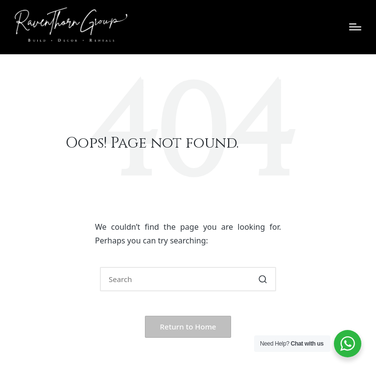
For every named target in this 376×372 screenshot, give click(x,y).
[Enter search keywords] (188, 279)
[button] (263, 279)
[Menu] (355, 26)
